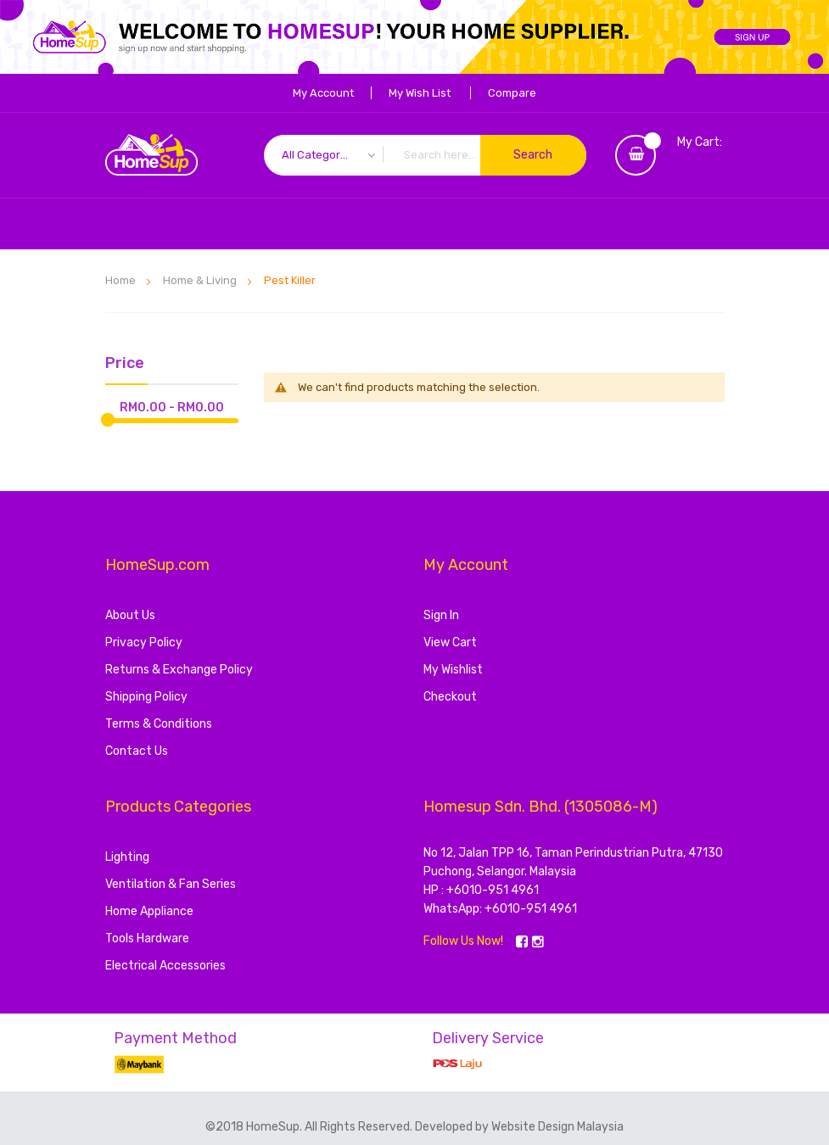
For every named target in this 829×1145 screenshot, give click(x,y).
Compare (512, 93)
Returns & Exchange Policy (179, 669)
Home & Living (201, 280)
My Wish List (420, 93)
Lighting (127, 857)
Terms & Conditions (158, 724)
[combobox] (425, 155)
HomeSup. (275, 1127)
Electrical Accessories (165, 965)
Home (121, 280)
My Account (323, 93)
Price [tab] (124, 363)
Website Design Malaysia (557, 1127)
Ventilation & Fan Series (170, 884)
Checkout (450, 697)
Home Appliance (149, 911)
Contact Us (136, 751)
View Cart (450, 642)
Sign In (441, 615)
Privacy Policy (143, 642)
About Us (130, 615)
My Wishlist (453, 669)
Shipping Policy (146, 697)
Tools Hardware (147, 938)
